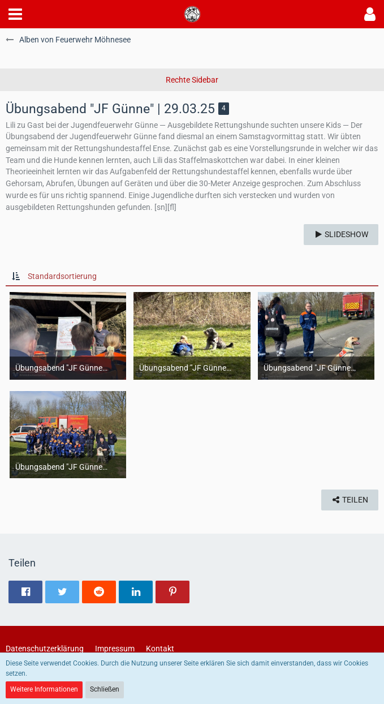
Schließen (104, 689)
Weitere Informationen (44, 689)
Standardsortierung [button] (62, 276)
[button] (15, 14)
